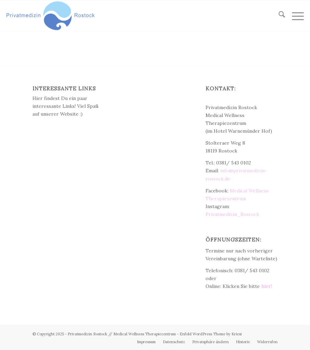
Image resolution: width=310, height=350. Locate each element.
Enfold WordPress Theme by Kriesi (211, 334)
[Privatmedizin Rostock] (50, 15)
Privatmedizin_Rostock (232, 214)
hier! (266, 286)
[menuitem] (278, 15)
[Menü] (294, 15)
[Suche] (278, 15)
